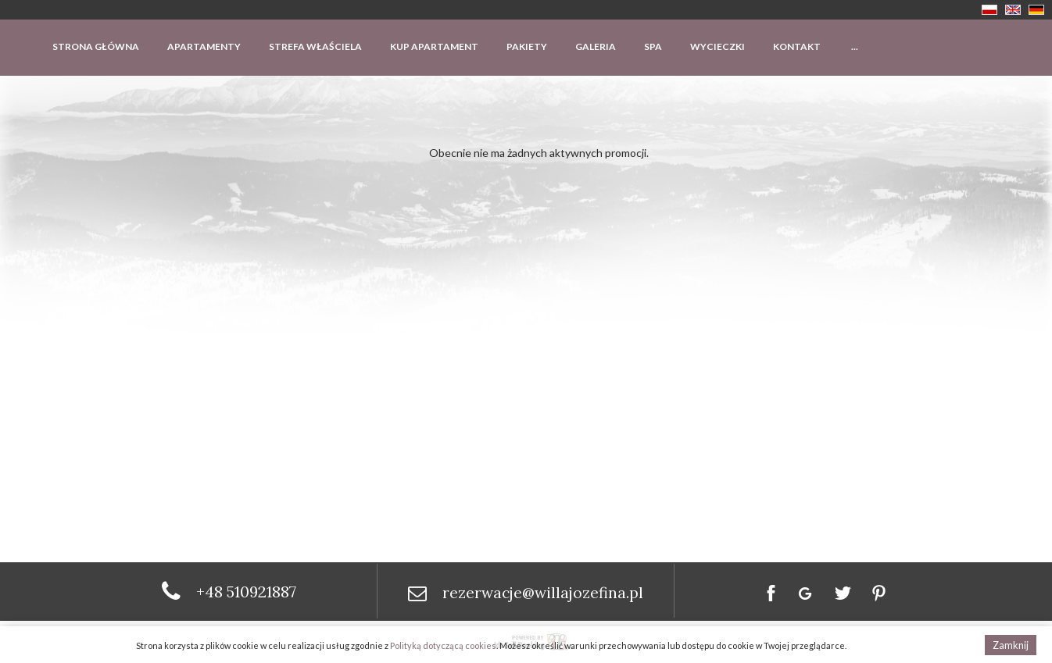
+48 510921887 (246, 591)
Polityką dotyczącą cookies (443, 645)
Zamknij (1011, 645)
